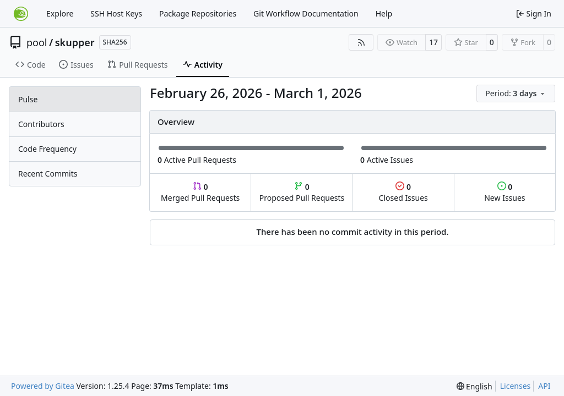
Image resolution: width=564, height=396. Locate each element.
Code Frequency (47, 149)
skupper (75, 42)
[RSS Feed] (361, 42)
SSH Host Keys (116, 13)
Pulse (27, 99)
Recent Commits (47, 173)
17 (433, 42)
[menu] (515, 93)
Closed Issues (403, 192)
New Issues (504, 192)
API (544, 386)
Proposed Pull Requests (302, 192)
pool (36, 42)
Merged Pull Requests (200, 192)
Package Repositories (197, 13)
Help (384, 13)
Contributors (41, 124)
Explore (59, 13)
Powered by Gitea (42, 386)
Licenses (515, 386)
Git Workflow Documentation (306, 13)
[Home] (21, 14)
